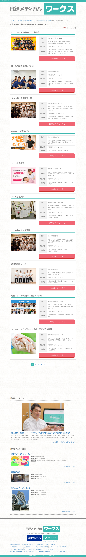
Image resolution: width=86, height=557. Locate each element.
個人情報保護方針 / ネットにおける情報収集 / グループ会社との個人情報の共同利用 (29, 546)
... (47, 365)
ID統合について (52, 546)
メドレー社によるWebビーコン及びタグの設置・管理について (24, 551)
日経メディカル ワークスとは (16, 544)
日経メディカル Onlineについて (36, 544)
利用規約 (26, 544)
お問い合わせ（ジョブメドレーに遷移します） (47, 549)
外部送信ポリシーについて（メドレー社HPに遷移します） (52, 551)
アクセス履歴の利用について (16, 549)
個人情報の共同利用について (63, 546)
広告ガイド (47, 544)
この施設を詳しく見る (56, 58)
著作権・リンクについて (29, 549)
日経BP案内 (53, 544)
